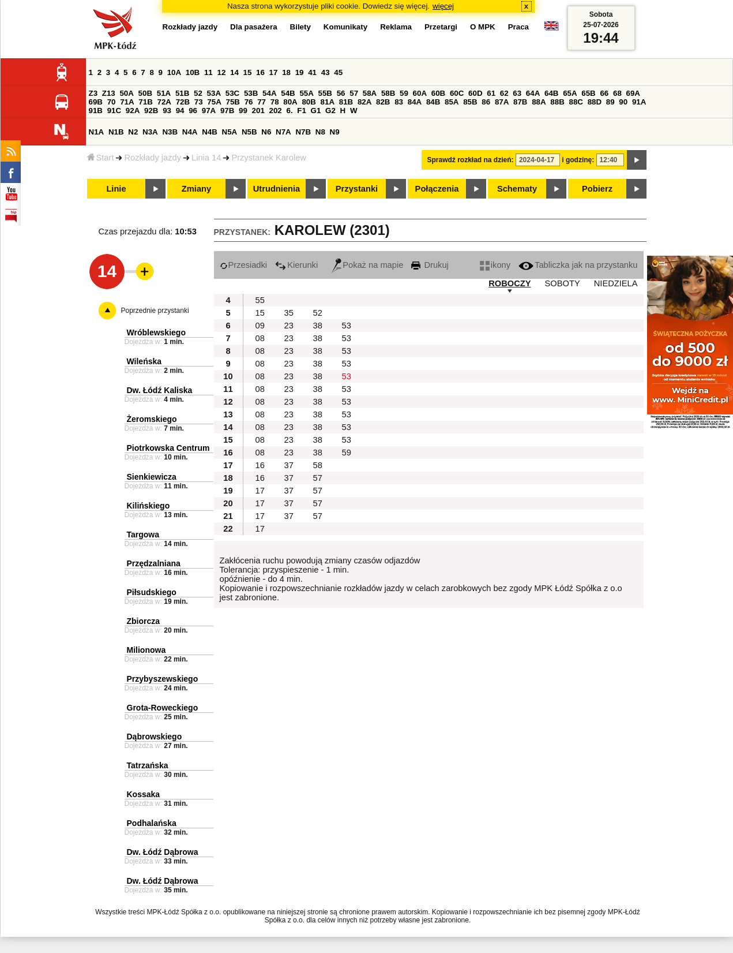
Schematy (517, 188)
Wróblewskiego (156, 332)
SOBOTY (562, 283)
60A (420, 93)
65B (588, 93)
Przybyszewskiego (162, 678)
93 (167, 110)
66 (604, 93)
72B (183, 102)
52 (198, 93)
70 (111, 102)
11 (208, 72)
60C (457, 93)
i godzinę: (578, 160)
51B (182, 93)
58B (388, 93)
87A (502, 102)
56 (341, 93)
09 (260, 325)
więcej (443, 6)
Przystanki (357, 188)
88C (576, 102)
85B (470, 102)
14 (234, 72)
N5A (230, 132)
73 (198, 102)
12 (221, 72)
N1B (116, 132)
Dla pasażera (253, 27)
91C (114, 110)
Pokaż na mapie (367, 265)
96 (193, 110)
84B (433, 102)
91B (96, 110)
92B (151, 110)
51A (164, 93)
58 (317, 465)
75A (214, 102)
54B (288, 93)
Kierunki (296, 265)
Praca (518, 27)
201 (258, 110)
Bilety (300, 27)
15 (247, 72)
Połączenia (437, 188)
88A (539, 102)
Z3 (93, 93)
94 (180, 110)
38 (317, 325)
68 (617, 93)
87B (520, 102)
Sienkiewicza (151, 476)
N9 (335, 132)
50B (145, 93)
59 (404, 93)
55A (306, 93)
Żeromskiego (152, 419)
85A (451, 102)
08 (260, 338)
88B (557, 102)
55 (260, 300)
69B (96, 102)
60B (438, 93)
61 (491, 93)
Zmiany (196, 188)
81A (327, 102)
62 (504, 93)
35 (289, 312)
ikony (495, 265)
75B (233, 102)
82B (383, 102)
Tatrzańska (147, 765)
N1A (96, 132)
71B (145, 102)
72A (164, 102)
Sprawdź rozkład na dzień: (470, 160)
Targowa (143, 534)
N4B (209, 132)
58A (370, 93)
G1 (316, 110)
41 (312, 72)
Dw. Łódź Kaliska (160, 390)
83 (398, 102)
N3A (150, 132)
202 (275, 110)
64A (533, 93)
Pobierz (597, 188)
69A (633, 93)
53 (346, 325)
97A (209, 110)
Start (100, 157)
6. (289, 110)
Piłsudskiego (151, 592)
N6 (266, 132)
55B (325, 93)
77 (261, 102)
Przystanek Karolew (268, 157)
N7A (283, 132)
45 (338, 72)
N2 (133, 132)
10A (174, 72)
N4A (190, 132)
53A (214, 93)
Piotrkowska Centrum (168, 448)
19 (299, 72)
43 (325, 72)
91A (639, 102)
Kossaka (143, 794)
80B (308, 102)
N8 (320, 132)
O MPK (482, 27)
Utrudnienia (276, 188)
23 (289, 325)
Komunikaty (345, 27)
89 (610, 102)
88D (595, 102)
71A (127, 102)
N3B (170, 132)
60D (475, 93)
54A (269, 93)
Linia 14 (206, 157)
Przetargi (440, 27)
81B (346, 102)
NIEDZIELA (616, 283)
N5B (249, 132)
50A (126, 93)
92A (133, 110)
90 (623, 102)
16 (260, 72)
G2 (330, 110)
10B (193, 72)
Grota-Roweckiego (162, 707)
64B (551, 93)
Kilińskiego (148, 505)
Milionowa (146, 650)
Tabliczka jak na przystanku (577, 265)
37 (289, 465)
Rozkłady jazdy (152, 157)
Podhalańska (151, 823)
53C (232, 93)
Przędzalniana (154, 563)
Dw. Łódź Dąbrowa (162, 852)
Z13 (108, 93)
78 (274, 102)
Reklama (396, 27)
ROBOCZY (509, 283)
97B (227, 110)
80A (290, 102)
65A (570, 93)
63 (517, 93)
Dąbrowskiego (154, 736)
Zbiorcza (143, 621)
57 (353, 93)
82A (364, 102)
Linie (116, 188)
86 (486, 102)
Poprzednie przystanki (155, 311)
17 (273, 72)
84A (415, 102)
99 (243, 110)
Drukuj (429, 265)
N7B (303, 132)
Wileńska (144, 361)
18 (286, 72)
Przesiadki (244, 265)
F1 (301, 110)
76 (249, 102)
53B (251, 93)
